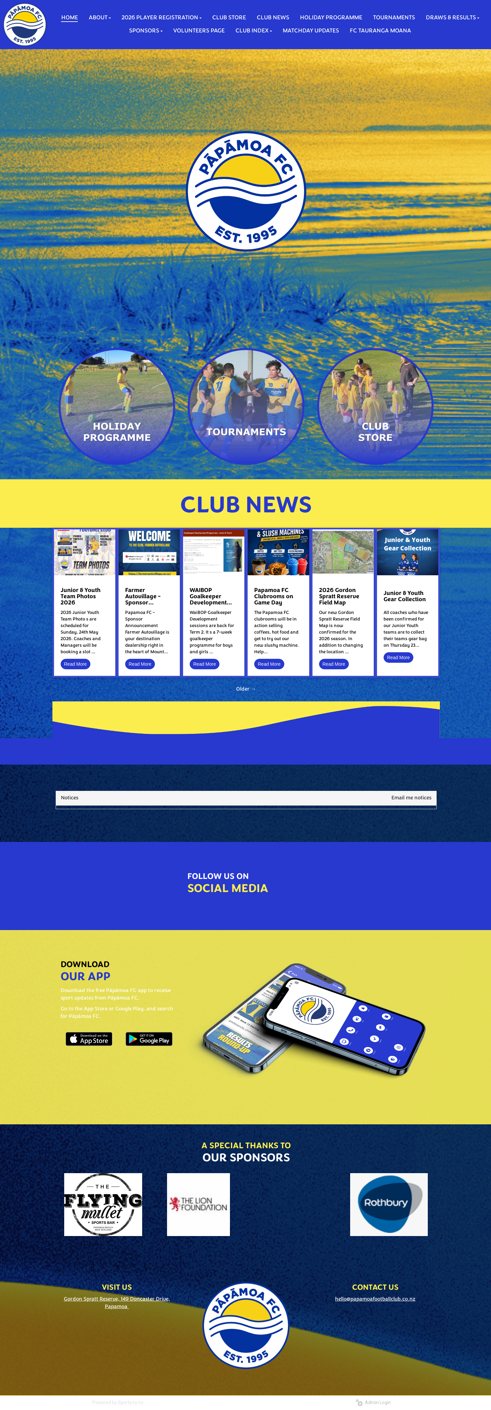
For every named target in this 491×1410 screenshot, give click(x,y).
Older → (246, 689)
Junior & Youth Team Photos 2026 (81, 596)
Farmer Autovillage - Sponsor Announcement (146, 596)
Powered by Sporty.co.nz (117, 1402)
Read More (75, 664)
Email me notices (411, 798)
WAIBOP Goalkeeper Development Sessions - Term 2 (211, 596)
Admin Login (373, 1402)
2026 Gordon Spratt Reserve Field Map (339, 596)
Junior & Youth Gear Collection (405, 596)
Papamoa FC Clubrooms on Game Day (273, 596)
